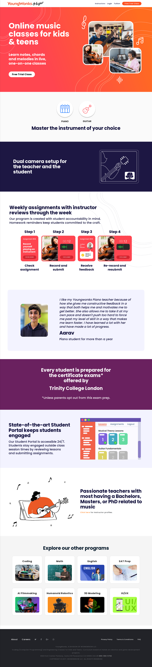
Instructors (100, 3)
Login (109, 3)
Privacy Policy (106, 639)
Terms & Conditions (125, 639)
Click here (85, 512)
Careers (26, 639)
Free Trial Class (132, 3)
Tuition (117, 3)
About (14, 639)
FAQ (139, 639)
